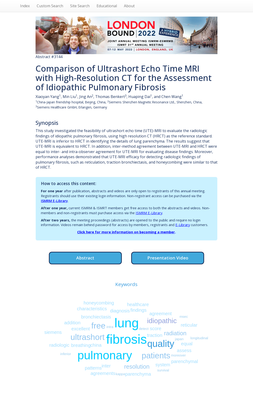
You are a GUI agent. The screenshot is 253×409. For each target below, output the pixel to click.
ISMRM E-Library (54, 200)
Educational (107, 5)
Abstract (85, 258)
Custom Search (50, 5)
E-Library (182, 224)
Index (25, 5)
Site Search (80, 5)
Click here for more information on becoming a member (126, 232)
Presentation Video (167, 258)
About (129, 5)
